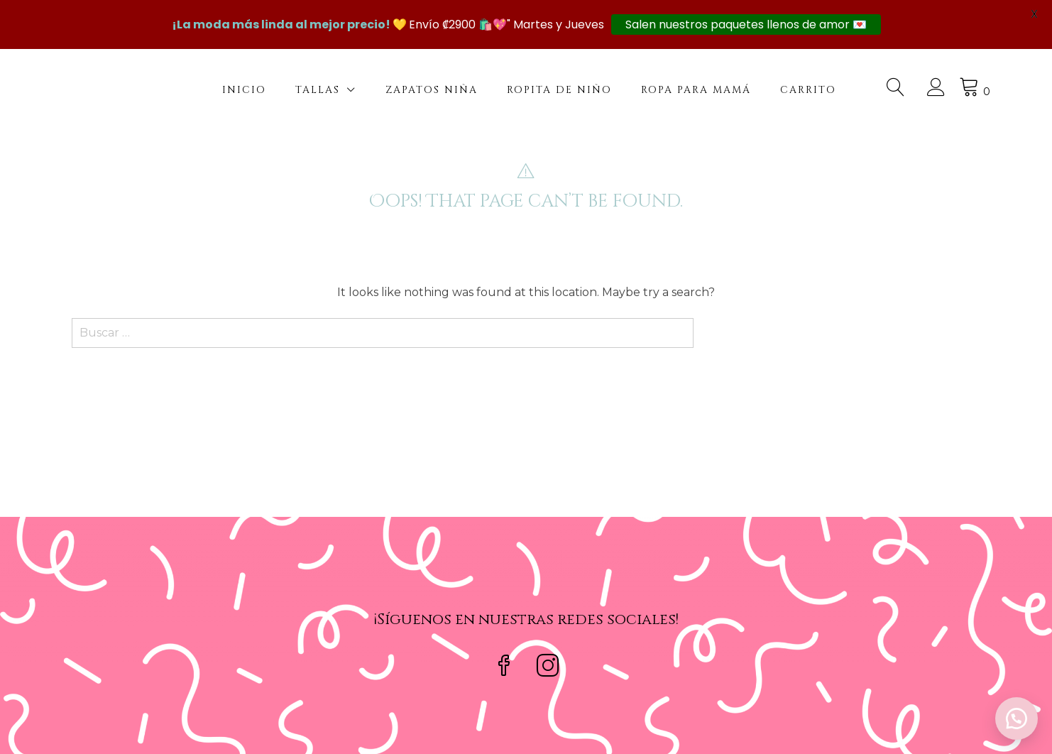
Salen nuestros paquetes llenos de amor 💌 (746, 24)
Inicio (244, 90)
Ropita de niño (559, 90)
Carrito (808, 90)
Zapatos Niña (431, 90)
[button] (1016, 718)
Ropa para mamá (696, 90)
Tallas (317, 90)
